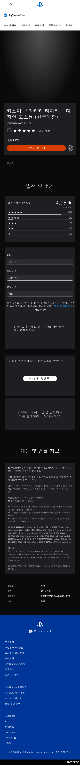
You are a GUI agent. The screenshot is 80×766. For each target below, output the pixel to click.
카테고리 (25, 25)
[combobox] (40, 262)
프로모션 (39, 25)
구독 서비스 (55, 25)
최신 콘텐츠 (10, 25)
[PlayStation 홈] (40, 4)
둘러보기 (70, 25)
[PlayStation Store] (15, 15)
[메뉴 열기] (3, 5)
